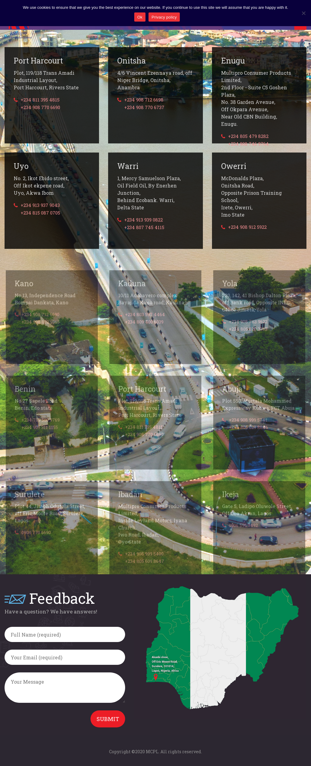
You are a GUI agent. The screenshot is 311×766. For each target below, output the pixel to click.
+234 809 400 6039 (144, 330)
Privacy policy (164, 17)
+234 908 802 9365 (41, 330)
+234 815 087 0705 (40, 213)
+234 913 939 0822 (143, 220)
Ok (139, 17)
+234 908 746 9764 (248, 144)
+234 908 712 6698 (143, 100)
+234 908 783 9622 (248, 330)
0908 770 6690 (36, 540)
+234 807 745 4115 (144, 227)
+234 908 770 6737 (144, 107)
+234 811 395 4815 (40, 100)
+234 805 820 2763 (248, 337)
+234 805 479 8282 (248, 136)
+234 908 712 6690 (40, 323)
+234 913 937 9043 (40, 205)
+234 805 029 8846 (248, 435)
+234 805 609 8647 (145, 569)
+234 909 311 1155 (40, 435)
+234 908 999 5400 (144, 561)
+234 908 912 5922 (247, 227)
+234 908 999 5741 (248, 428)
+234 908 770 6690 (40, 107)
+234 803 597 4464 (145, 323)
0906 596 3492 (243, 533)
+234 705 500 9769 (41, 428)
